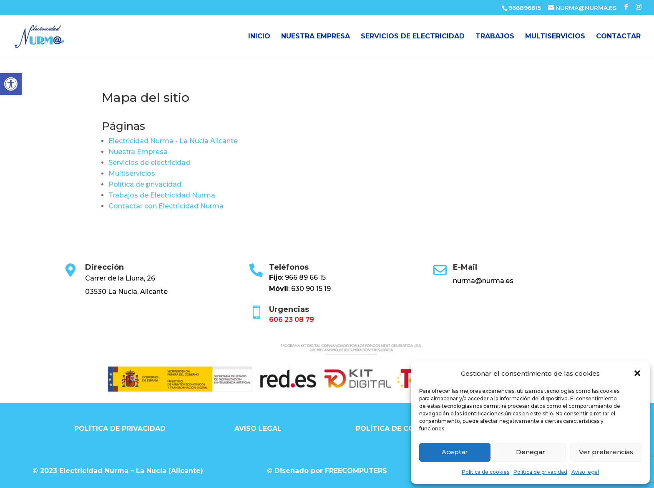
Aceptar (455, 452)
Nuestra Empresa (315, 36)
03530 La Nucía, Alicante (126, 292)
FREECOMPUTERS (356, 471)
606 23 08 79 (291, 320)
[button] (11, 84)
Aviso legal (585, 472)
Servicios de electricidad (413, 36)
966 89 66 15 (305, 277)
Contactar (618, 36)
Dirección (104, 267)
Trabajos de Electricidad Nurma (161, 195)
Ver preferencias (606, 452)
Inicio (259, 36)
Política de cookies (485, 472)
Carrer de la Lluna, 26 (120, 278)
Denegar (530, 452)
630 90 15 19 (311, 289)
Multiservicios (555, 36)
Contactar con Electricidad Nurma (166, 206)
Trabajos (494, 36)
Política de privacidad (540, 472)
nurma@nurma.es (483, 281)
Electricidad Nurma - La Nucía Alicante (173, 141)
